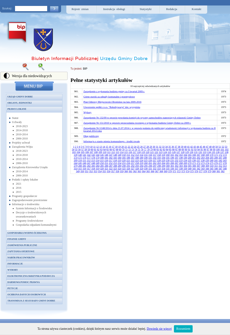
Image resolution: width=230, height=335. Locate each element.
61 (95, 149)
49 (213, 146)
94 (198, 149)
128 (183, 152)
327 (133, 168)
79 (151, 149)
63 (101, 149)
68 (117, 149)
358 (117, 171)
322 (111, 168)
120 (148, 152)
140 (80, 154)
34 (166, 146)
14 (104, 146)
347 (220, 168)
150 (124, 154)
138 (226, 152)
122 (156, 152)
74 (135, 149)
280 (80, 165)
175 (80, 157)
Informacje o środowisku (25, 204)
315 (80, 168)
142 (89, 154)
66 (110, 149)
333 (159, 168)
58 (85, 149)
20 (122, 146)
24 (135, 146)
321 (106, 168)
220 (124, 160)
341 (194, 168)
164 (185, 154)
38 (179, 146)
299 (163, 165)
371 (174, 171)
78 (148, 149)
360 (126, 171)
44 (197, 146)
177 (89, 157)
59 (89, 149)
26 (141, 146)
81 (158, 149)
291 (128, 165)
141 (84, 154)
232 (176, 160)
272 (199, 163)
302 (176, 165)
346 (216, 168)
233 (181, 160)
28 (147, 146)
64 (104, 149)
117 (134, 152)
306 (194, 165)
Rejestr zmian (80, 9)
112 (113, 152)
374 (187, 171)
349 (78, 171)
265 (168, 163)
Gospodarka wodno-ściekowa (27, 233)
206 (216, 157)
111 (109, 152)
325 (124, 168)
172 (220, 154)
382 (223, 171)
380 (214, 171)
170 (212, 154)
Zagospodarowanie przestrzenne (29, 200)
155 (146, 154)
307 (199, 165)
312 (220, 165)
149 (119, 154)
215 (102, 160)
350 (82, 171)
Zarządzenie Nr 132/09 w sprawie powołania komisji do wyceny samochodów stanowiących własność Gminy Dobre (142, 117)
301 (172, 165)
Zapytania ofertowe (21, 251)
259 (141, 163)
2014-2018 (22, 130)
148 (115, 154)
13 (100, 146)
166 (194, 154)
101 (222, 149)
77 (145, 149)
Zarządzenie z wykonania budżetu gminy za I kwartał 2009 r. (114, 91)
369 (166, 171)
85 (170, 149)
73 (133, 149)
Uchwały (17, 122)
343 (203, 168)
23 (132, 146)
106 (87, 152)
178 (93, 157)
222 (133, 160)
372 (179, 171)
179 (98, 157)
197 (176, 157)
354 (100, 171)
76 (142, 149)
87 (176, 149)
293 (137, 165)
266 (172, 163)
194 (163, 157)
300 (168, 165)
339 (185, 168)
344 (207, 168)
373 (183, 171)
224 (141, 160)
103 (74, 152)
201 (194, 157)
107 (91, 152)
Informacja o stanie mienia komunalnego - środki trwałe (111, 141)
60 (92, 149)
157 (155, 154)
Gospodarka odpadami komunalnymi (36, 224)
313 (225, 165)
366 (152, 171)
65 (107, 149)
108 (96, 152)
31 (157, 146)
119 (143, 152)
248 (93, 163)
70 (123, 149)
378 (205, 171)
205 (212, 157)
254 (119, 163)
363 (139, 171)
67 (114, 149)
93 (195, 149)
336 (172, 168)
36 (172, 146)
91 (189, 149)
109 (100, 152)
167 (199, 154)
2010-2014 (22, 134)
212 (89, 160)
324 (119, 168)
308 (203, 165)
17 (113, 146)
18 (116, 146)
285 (102, 165)
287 (111, 165)
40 (185, 146)
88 (179, 149)
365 (148, 171)
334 (163, 168)
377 (201, 171)
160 (168, 154)
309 (207, 165)
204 (207, 157)
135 (213, 152)
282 (89, 165)
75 (139, 149)
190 (146, 157)
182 (111, 157)
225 (146, 160)
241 (216, 160)
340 (190, 168)
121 (152, 152)
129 (187, 152)
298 (159, 165)
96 (205, 149)
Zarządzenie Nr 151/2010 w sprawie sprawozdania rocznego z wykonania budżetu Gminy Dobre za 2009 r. (137, 122)
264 (163, 163)
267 (176, 163)
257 (133, 163)
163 (181, 154)
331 (150, 168)
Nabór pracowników (21, 257)
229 (163, 160)
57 (82, 149)
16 (110, 146)
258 (137, 163)
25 (138, 146)
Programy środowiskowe (29, 220)
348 (225, 168)
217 (111, 160)
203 (203, 157)
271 (194, 163)
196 (172, 157)
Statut (15, 118)
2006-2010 (22, 138)
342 (199, 168)
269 (185, 163)
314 (76, 168)
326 (128, 168)
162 (176, 154)
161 (172, 154)
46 (204, 146)
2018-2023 (22, 126)
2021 (18, 183)
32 (160, 146)
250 (102, 163)
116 (130, 152)
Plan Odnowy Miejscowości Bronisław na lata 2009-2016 (112, 101)
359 (122, 171)
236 (194, 160)
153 (137, 154)
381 (218, 171)
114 (122, 152)
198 (181, 157)
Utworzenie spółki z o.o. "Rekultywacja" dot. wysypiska (111, 107)
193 (159, 157)
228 (159, 160)
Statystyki (146, 9)
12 (97, 146)
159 (163, 154)
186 (128, 157)
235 (190, 160)
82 (161, 149)
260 (146, 163)
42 (191, 146)
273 (203, 163)
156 (150, 154)
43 (195, 146)
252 (111, 163)
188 (137, 157)
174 (76, 157)
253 (115, 163)
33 (163, 146)
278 (225, 163)
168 (203, 154)
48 (210, 146)
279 (76, 165)
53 (226, 146)
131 (196, 152)
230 (168, 160)
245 (80, 163)
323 (115, 168)
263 (159, 163)
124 (165, 152)
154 (141, 154)
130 (191, 152)
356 (109, 171)
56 (79, 149)
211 (84, 160)
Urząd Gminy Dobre (20, 96)
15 (107, 146)
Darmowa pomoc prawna (24, 282)
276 (216, 163)
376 (196, 171)
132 (200, 152)
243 (225, 160)
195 (168, 157)
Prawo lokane (17, 109)
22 (129, 146)
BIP (85, 68)
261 (150, 163)
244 (76, 163)
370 (170, 171)
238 (203, 160)
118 (139, 152)
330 (146, 168)
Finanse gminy (17, 239)
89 (183, 149)
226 (150, 160)
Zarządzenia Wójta (22, 146)
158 (159, 154)
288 (115, 165)
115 (126, 152)
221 (128, 160)
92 (192, 149)
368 (161, 171)
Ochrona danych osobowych (27, 294)
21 (125, 146)
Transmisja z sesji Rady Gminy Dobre (31, 300)
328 (137, 168)
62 (98, 149)
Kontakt (196, 9)
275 (212, 163)
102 (227, 149)
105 (83, 152)
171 (216, 154)
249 (98, 163)
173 (225, 154)
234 (185, 160)
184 (119, 157)
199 (185, 157)
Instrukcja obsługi (114, 9)
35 (169, 146)
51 (220, 146)
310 (212, 165)
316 (84, 168)
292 (133, 165)
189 (141, 157)
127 (178, 152)
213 (93, 160)
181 (106, 157)
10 (91, 146)
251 (106, 163)
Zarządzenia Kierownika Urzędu (30, 167)
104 (78, 152)
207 (220, 157)
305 (190, 165)
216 (106, 160)
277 (220, 163)
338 (181, 168)
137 (222, 152)
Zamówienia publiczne (22, 245)
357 (113, 171)
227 (155, 160)
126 (174, 152)
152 (133, 154)
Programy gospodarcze (24, 196)
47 (207, 146)
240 (212, 160)
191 (150, 157)
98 (211, 149)
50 (216, 146)
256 (128, 163)
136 (218, 152)
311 (216, 165)
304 (185, 165)
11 (94, 146)
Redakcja (171, 9)
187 (133, 157)
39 (182, 146)
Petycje (13, 288)
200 (190, 157)
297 (155, 165)
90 (186, 149)
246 (84, 163)
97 (208, 149)
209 (76, 160)
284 (98, 165)
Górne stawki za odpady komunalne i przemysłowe (109, 96)
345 (212, 168)
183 (115, 157)
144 (98, 154)
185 (124, 157)
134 (209, 152)
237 (198, 160)
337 (176, 168)
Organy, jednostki (20, 103)
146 (106, 154)
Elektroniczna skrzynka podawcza (31, 276)
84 (167, 149)
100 (218, 149)
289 (119, 165)
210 (80, 160)
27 (144, 146)
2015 (18, 192)
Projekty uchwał (21, 142)
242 (220, 160)
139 (76, 154)
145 (102, 154)
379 (210, 171)
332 (155, 168)
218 (115, 160)
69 (120, 149)
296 (150, 165)
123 (161, 152)
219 (119, 160)
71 (126, 149)
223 (137, 160)
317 (89, 168)
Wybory (13, 270)
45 (201, 146)
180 (102, 157)
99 (214, 149)
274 (207, 163)
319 (98, 168)
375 (192, 171)
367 (157, 171)
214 (98, 160)
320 (102, 168)
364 (144, 171)
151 (128, 154)
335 (168, 168)
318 (93, 168)
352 (91, 171)
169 (207, 154)
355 (104, 171)
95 (201, 149)
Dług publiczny (91, 136)
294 (141, 165)
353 (95, 171)
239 (207, 160)
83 (164, 149)
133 (205, 152)
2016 (18, 187)
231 (172, 160)
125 (169, 152)
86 (173, 149)
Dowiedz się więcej (159, 328)
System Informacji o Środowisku (34, 208)
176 (84, 157)
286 (106, 165)
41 (188, 146)
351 (87, 171)
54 (73, 149)
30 (154, 146)
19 (119, 146)
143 (93, 154)
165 (190, 154)
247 (89, 163)
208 (225, 157)
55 (76, 149)
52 (223, 146)
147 (111, 154)
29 (151, 146)
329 (141, 168)
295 (146, 165)
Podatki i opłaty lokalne (25, 179)
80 (154, 149)
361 (130, 171)
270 (190, 163)
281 (84, 165)
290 (124, 165)
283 (93, 165)
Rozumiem (183, 328)
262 (155, 163)
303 (181, 165)
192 (155, 157)
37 (176, 146)
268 (181, 163)
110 (104, 152)
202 (199, 157)
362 (135, 171)
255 (124, 163)
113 (117, 152)
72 (129, 149)
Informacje (15, 263)
